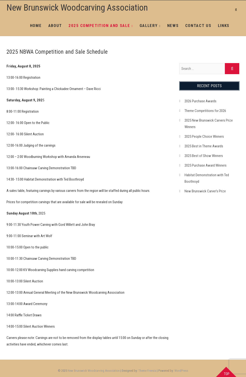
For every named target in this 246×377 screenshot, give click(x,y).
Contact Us (198, 25)
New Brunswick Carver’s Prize (205, 191)
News (173, 25)
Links (224, 25)
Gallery (149, 25)
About (55, 25)
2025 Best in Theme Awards (203, 146)
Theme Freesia (147, 370)
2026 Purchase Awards (200, 101)
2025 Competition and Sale (99, 25)
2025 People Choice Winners (204, 136)
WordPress (181, 370)
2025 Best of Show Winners (203, 156)
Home (36, 25)
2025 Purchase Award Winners (205, 165)
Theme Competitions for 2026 (205, 111)
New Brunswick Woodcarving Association (77, 8)
